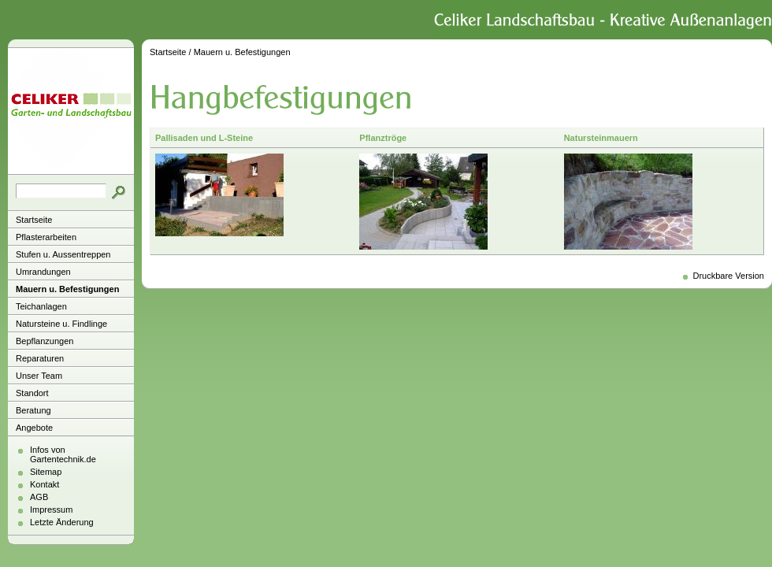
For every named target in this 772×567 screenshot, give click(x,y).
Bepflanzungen (44, 341)
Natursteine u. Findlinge (61, 323)
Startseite (34, 219)
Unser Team (39, 375)
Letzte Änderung (62, 522)
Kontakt (44, 484)
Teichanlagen (41, 306)
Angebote (34, 427)
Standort (32, 393)
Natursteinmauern (601, 138)
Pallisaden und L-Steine (204, 138)
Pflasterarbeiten (46, 237)
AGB (39, 497)
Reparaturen (40, 358)
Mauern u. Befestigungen (67, 289)
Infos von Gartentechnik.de (63, 454)
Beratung (33, 410)
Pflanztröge (382, 138)
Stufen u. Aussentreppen (63, 254)
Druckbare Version (729, 275)
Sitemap (45, 471)
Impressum (51, 509)
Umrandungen (43, 271)
